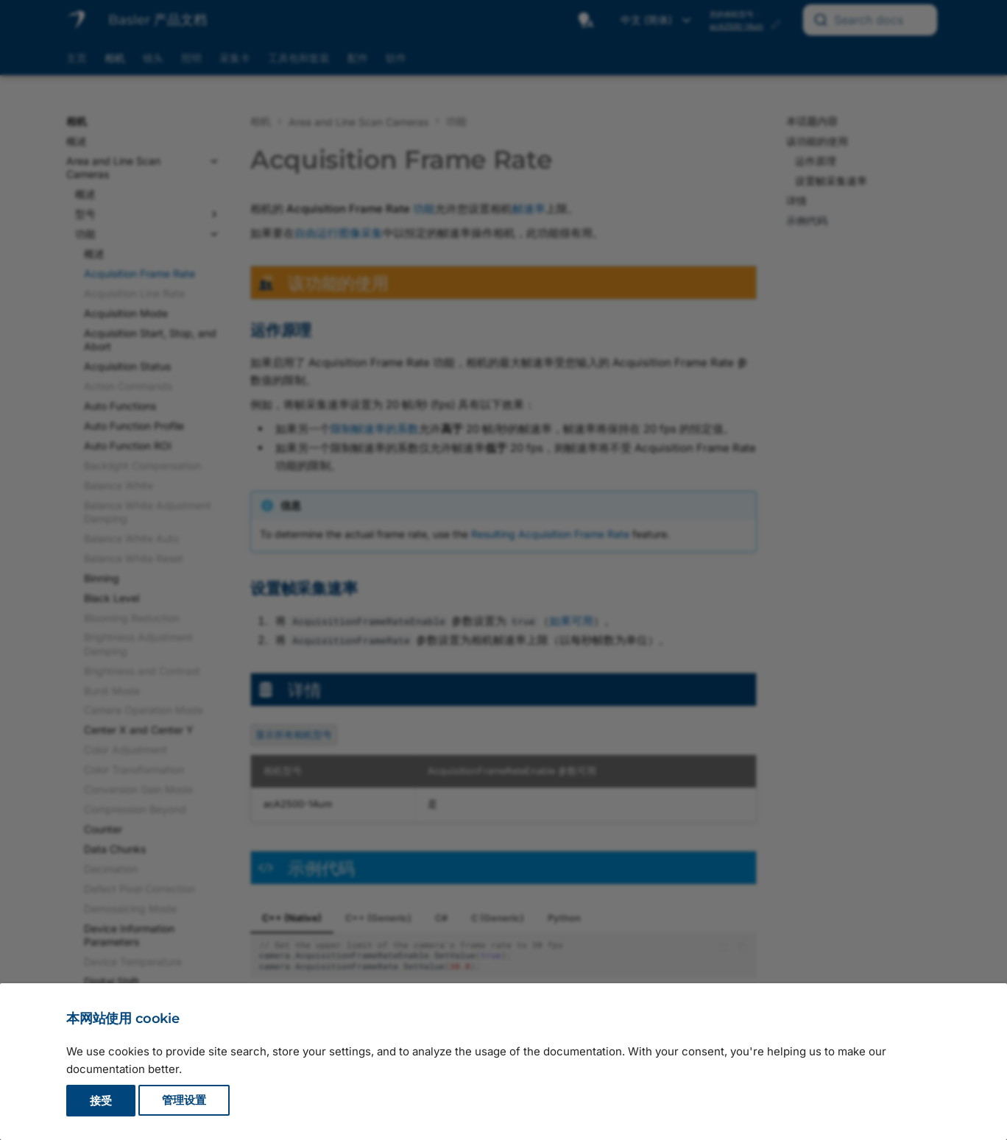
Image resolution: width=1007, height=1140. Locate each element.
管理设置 (184, 1101)
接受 (101, 1101)
